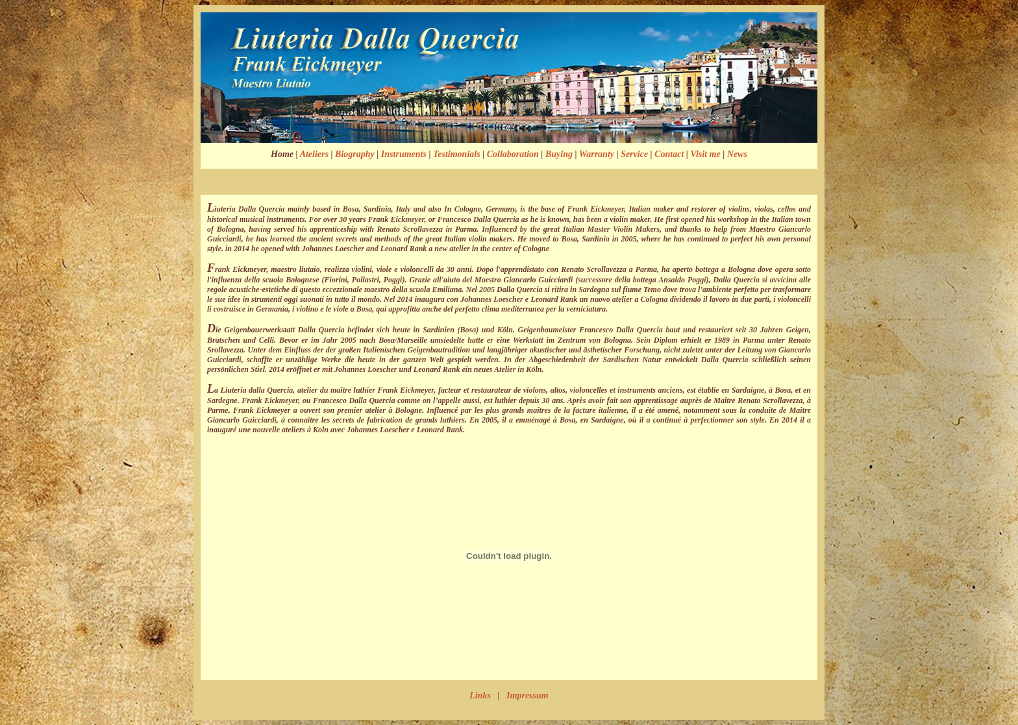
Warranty (596, 154)
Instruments (404, 154)
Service (634, 154)
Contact (669, 154)
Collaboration (513, 154)
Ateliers (314, 154)
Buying (559, 154)
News (737, 154)
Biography (355, 154)
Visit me (705, 154)
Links (480, 695)
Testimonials (456, 154)
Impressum (527, 695)
